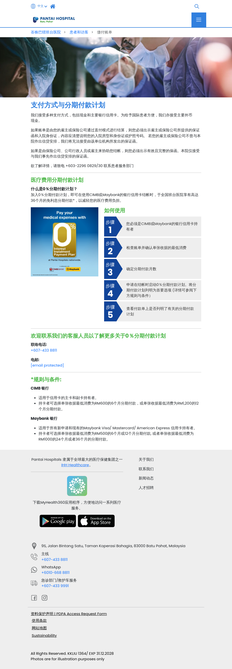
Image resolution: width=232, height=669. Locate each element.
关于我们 (146, 459)
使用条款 (39, 620)
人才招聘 (146, 487)
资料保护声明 (42, 613)
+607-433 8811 (44, 350)
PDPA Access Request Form (81, 613)
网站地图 (39, 628)
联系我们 (146, 468)
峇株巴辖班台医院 (46, 32)
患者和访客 (79, 32)
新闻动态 (146, 478)
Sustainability (44, 635)
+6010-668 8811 (55, 572)
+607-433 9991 (55, 585)
